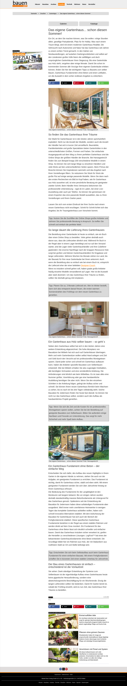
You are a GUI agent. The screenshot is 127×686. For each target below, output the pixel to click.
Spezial (78, 682)
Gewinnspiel (85, 682)
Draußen (61, 4)
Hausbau (45, 4)
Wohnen (77, 4)
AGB (71, 674)
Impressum (58, 674)
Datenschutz (65, 674)
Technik (69, 4)
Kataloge (94, 24)
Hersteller (91, 4)
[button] (54, 83)
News (84, 4)
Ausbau (53, 4)
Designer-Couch (88, 265)
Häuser (37, 4)
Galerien (63, 24)
